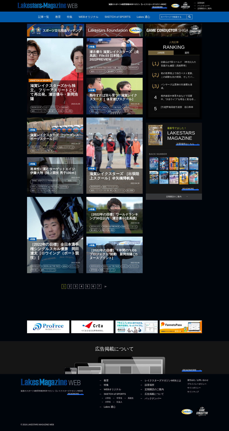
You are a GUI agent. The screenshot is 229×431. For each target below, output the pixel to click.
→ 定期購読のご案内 (203, 8)
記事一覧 (43, 16)
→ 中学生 (117, 400)
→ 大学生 (106, 403)
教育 (58, 16)
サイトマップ (193, 393)
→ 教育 (104, 382)
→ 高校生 (129, 400)
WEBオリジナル (88, 16)
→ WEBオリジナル (110, 391)
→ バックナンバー (202, 6)
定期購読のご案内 (174, 201)
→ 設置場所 (199, 3)
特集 (69, 16)
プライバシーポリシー (196, 385)
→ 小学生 (106, 400)
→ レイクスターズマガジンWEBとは (160, 382)
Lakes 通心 (143, 16)
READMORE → (159, 7)
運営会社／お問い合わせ (197, 382)
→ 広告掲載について (152, 395)
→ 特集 (104, 386)
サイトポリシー (194, 389)
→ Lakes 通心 (107, 408)
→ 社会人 (117, 403)
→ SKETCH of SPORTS (112, 395)
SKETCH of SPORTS (117, 16)
